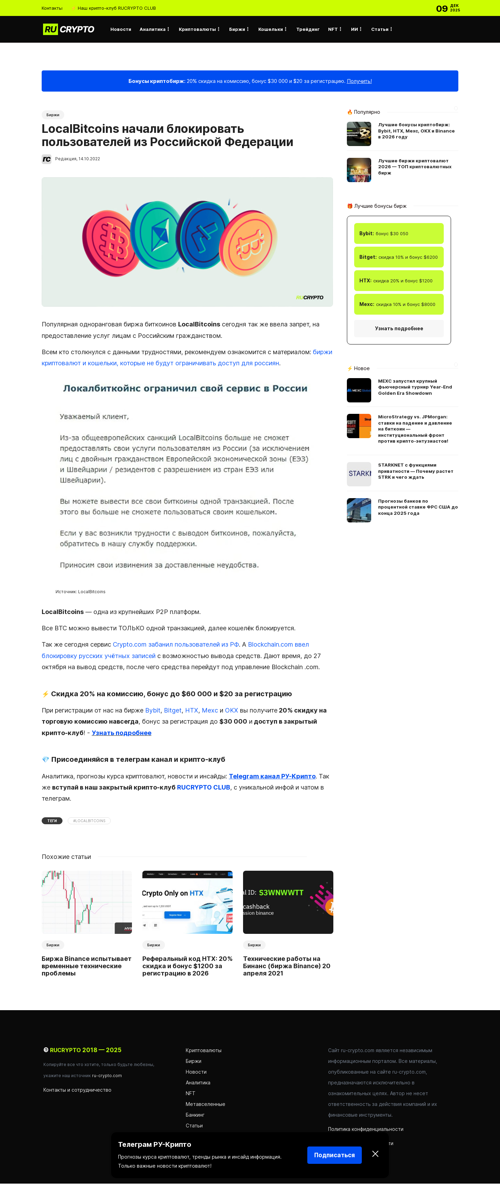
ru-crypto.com (107, 1077)
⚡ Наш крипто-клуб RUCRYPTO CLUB (113, 8)
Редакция (65, 160)
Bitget (173, 711)
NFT (333, 29)
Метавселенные (205, 1105)
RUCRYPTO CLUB (203, 788)
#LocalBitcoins (89, 822)
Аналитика (153, 29)
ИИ (354, 29)
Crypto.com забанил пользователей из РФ (176, 645)
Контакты (52, 8)
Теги (52, 822)
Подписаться (334, 1155)
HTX (191, 711)
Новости (120, 29)
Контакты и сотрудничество (77, 1091)
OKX (231, 711)
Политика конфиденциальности (365, 1130)
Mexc (210, 711)
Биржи (237, 29)
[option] (86, 926)
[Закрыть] (375, 1155)
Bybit (152, 711)
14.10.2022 (89, 160)
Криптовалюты (197, 29)
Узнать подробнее (121, 734)
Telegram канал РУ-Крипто (272, 777)
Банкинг (195, 1116)
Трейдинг (308, 29)
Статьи (380, 29)
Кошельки (270, 29)
